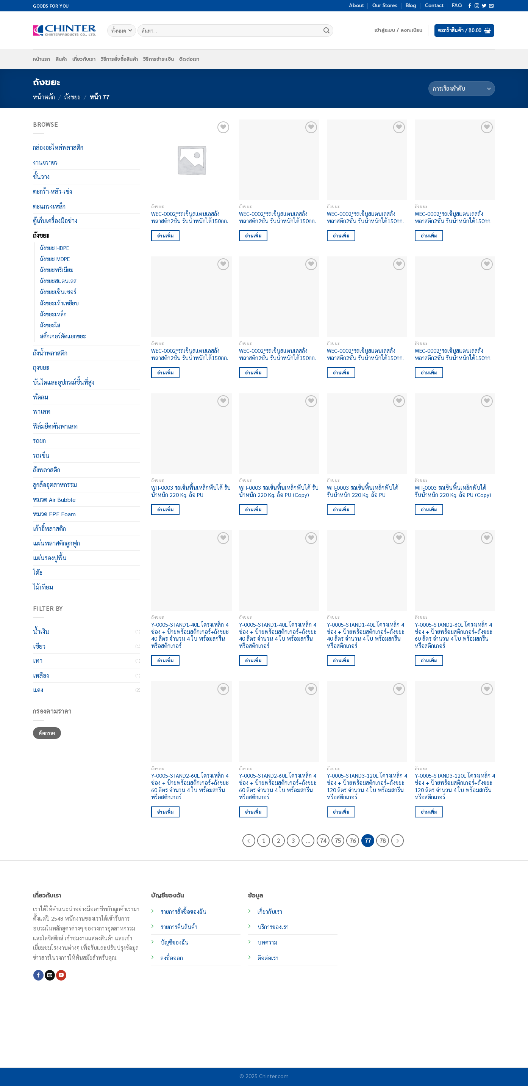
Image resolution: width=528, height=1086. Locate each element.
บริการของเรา (273, 926)
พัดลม (40, 397)
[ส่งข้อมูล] (326, 30)
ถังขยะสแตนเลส (58, 280)
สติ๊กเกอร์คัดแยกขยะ (63, 336)
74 (323, 840)
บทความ (267, 942)
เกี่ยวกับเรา (83, 59)
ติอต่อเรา (268, 957)
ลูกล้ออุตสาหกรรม (55, 485)
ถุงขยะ (41, 367)
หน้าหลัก (44, 97)
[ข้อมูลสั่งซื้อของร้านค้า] (461, 88)
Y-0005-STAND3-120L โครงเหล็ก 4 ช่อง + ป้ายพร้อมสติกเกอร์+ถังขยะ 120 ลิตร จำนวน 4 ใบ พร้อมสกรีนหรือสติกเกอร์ (367, 786)
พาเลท (41, 411)
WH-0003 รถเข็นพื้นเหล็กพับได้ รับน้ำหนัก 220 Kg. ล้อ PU (191, 491)
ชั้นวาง (41, 177)
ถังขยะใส (50, 324)
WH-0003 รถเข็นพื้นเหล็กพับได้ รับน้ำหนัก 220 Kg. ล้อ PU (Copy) (279, 491)
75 (338, 840)
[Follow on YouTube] (61, 975)
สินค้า (61, 59)
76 (353, 840)
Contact (434, 5)
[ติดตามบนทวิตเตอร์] (484, 6)
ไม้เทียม (43, 587)
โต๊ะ (37, 572)
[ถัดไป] (397, 840)
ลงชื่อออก (172, 957)
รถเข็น (41, 455)
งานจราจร (45, 162)
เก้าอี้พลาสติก (49, 529)
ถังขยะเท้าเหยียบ (59, 302)
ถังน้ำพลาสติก (50, 353)
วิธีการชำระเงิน (158, 59)
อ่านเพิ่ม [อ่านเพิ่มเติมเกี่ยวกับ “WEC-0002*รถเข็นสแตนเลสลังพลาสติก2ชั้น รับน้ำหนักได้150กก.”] (165, 236)
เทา (37, 661)
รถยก (39, 441)
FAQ (457, 5)
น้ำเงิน (41, 631)
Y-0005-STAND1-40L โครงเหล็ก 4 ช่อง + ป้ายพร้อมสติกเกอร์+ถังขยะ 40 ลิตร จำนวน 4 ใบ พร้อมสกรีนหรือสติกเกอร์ (190, 635)
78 (383, 840)
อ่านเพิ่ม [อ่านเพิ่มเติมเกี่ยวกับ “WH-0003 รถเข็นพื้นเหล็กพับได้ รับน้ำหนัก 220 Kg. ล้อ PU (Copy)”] (253, 509)
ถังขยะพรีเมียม (56, 269)
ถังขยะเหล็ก (53, 313)
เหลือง (41, 675)
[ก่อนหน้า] (248, 840)
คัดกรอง (47, 733)
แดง (38, 690)
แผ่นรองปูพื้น (50, 558)
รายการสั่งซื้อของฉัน (183, 911)
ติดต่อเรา (189, 59)
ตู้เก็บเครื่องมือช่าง (55, 221)
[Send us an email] (491, 6)
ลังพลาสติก (46, 470)
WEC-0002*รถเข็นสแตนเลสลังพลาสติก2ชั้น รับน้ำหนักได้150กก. (189, 217)
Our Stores (384, 5)
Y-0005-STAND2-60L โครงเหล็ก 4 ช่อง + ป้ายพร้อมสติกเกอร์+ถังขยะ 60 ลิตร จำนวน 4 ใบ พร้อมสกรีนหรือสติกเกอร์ (453, 635)
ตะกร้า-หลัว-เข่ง (52, 191)
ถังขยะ (72, 97)
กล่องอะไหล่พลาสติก (58, 147)
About (356, 5)
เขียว (39, 646)
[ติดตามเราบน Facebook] (469, 6)
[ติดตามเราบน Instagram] (477, 6)
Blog (411, 5)
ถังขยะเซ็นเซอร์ (58, 291)
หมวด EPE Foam (54, 514)
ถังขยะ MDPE (55, 258)
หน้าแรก (41, 59)
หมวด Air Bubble (54, 499)
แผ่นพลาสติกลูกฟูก (56, 543)
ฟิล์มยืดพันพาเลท (55, 426)
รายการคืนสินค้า (179, 926)
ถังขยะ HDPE (54, 247)
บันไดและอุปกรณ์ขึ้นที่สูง (63, 382)
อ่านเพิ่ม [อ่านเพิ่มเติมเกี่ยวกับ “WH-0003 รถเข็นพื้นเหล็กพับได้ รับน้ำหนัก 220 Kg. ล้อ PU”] (165, 509)
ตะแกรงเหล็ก (49, 206)
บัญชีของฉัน (175, 942)
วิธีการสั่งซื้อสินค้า (119, 59)
